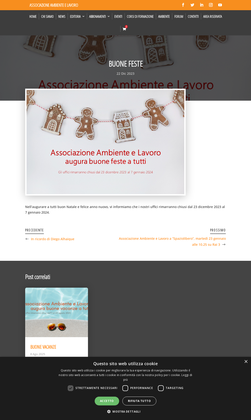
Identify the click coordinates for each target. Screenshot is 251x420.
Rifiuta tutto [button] (139, 401)
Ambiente (164, 16)
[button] (125, 411)
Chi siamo (47, 16)
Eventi (118, 16)
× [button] (246, 362)
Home (32, 16)
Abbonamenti (97, 16)
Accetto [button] (107, 401)
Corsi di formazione (140, 16)
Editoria (75, 16)
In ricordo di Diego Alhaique (52, 239)
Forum (178, 16)
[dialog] (125, 388)
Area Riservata (212, 16)
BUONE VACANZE (43, 347)
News (61, 16)
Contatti (193, 16)
